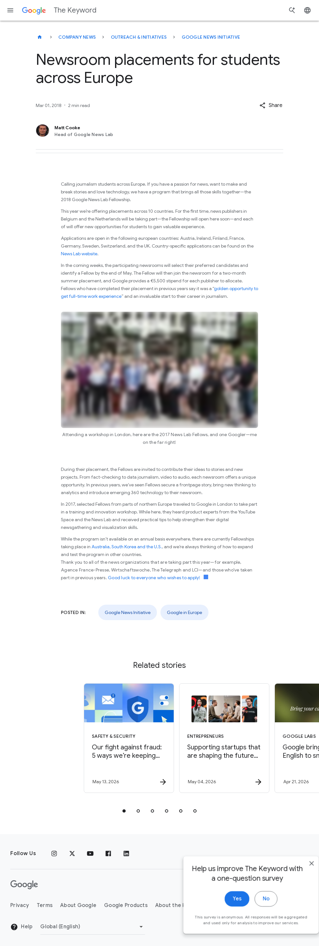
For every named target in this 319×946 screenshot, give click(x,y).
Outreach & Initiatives (139, 37)
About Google (78, 905)
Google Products (126, 905)
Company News (77, 37)
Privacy (19, 905)
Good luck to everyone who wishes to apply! (158, 577)
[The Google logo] (24, 884)
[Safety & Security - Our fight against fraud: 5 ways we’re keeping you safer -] (111, 738)
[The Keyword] (39, 37)
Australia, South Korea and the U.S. (127, 547)
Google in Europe (184, 612)
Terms (45, 905)
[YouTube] (90, 853)
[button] (271, 105)
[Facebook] (108, 853)
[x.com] (72, 853)
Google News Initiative (211, 37)
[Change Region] (92, 926)
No (253, 911)
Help (21, 927)
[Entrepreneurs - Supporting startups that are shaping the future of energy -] (206, 738)
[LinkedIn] (126, 853)
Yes (224, 911)
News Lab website (79, 254)
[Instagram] (54, 853)
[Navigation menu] (10, 10)
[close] (299, 876)
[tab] (124, 811)
